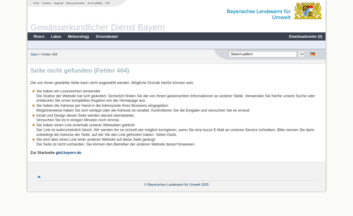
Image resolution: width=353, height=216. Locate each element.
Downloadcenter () (305, 36)
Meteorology (78, 36)
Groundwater (107, 36)
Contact (46, 3)
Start (36, 3)
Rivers (39, 36)
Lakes (56, 36)
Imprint (58, 3)
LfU (107, 3)
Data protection (75, 3)
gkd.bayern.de (68, 153)
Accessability (95, 3)
